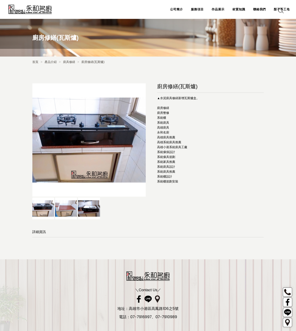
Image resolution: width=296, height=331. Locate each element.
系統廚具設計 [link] (166, 167)
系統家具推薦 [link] (166, 162)
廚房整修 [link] (163, 113)
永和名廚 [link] (163, 132)
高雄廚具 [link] (163, 127)
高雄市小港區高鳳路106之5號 (154, 308)
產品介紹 (51, 62)
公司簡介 (159, 9)
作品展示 (201, 9)
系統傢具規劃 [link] (166, 157)
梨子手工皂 (265, 9)
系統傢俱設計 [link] (166, 152)
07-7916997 (141, 317)
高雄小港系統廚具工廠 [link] (172, 147)
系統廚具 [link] (163, 122)
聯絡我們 (242, 9)
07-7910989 (166, 317)
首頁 (35, 62)
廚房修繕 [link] (163, 108)
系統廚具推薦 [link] (166, 171)
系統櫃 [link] (161, 118)
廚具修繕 (69, 62)
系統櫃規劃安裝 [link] (167, 181)
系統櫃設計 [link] (164, 176)
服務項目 (180, 9)
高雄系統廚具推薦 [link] (169, 142)
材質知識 (222, 9)
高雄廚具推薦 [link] (166, 137)
